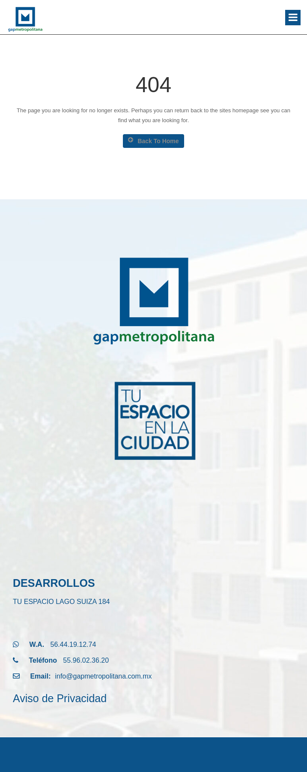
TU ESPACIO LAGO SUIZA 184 (61, 601)
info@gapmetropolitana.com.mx (103, 676)
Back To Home (153, 140)
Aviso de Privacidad (60, 698)
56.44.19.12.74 (73, 644)
